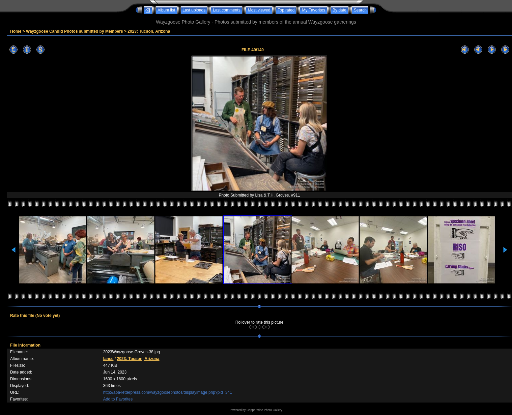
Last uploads (193, 10)
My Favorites (313, 10)
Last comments (226, 10)
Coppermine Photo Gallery (264, 410)
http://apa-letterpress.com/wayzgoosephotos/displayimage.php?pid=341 (167, 392)
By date (339, 10)
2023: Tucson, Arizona (148, 31)
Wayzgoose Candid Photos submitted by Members (74, 31)
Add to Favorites (118, 399)
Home (15, 31)
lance (108, 358)
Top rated (286, 10)
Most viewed (259, 10)
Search (360, 10)
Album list (166, 10)
